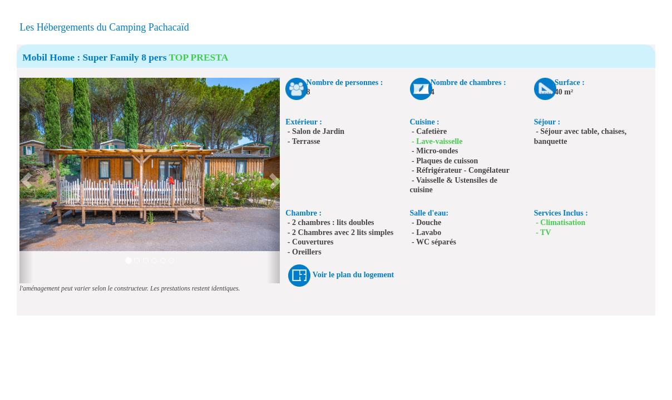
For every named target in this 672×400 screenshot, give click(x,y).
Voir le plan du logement (353, 275)
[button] (25, 180)
